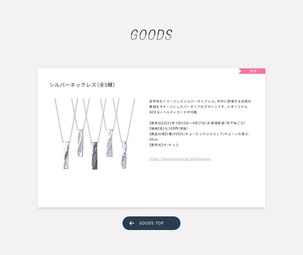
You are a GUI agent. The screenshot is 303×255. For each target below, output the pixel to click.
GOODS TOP (151, 223)
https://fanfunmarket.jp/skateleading (180, 158)
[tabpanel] (94, 143)
